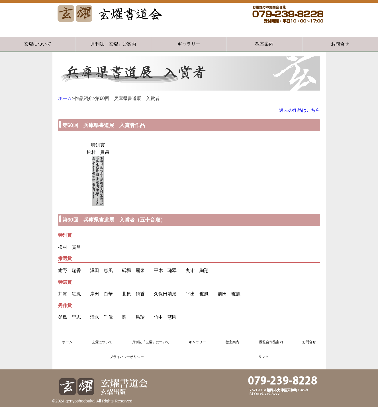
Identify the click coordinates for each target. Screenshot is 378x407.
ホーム (65, 98)
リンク (263, 357)
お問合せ (340, 44)
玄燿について (37, 44)
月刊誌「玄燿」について (150, 342)
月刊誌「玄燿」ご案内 (113, 44)
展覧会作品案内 (271, 342)
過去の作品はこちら (299, 110)
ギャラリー (188, 44)
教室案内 (264, 44)
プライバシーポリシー (127, 357)
